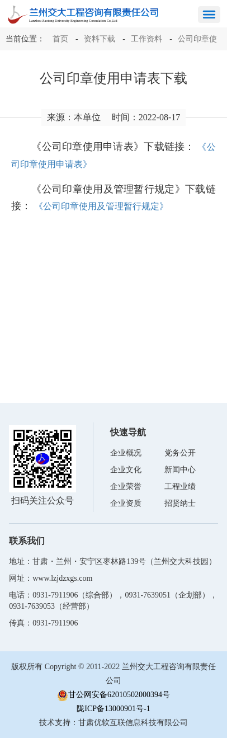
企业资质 (125, 503)
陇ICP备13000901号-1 (113, 708)
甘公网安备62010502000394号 (113, 695)
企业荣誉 (125, 486)
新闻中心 (180, 470)
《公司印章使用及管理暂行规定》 (101, 206)
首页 (60, 39)
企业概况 (125, 453)
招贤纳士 (180, 503)
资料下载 (99, 39)
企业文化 (125, 470)
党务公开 (180, 453)
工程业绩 (180, 486)
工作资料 (146, 39)
